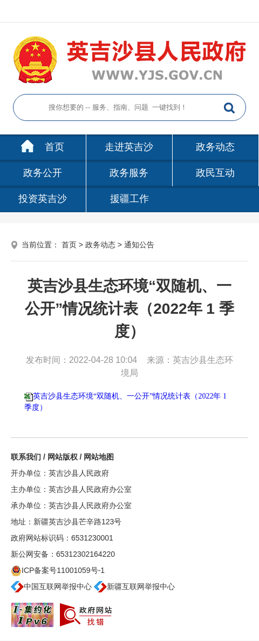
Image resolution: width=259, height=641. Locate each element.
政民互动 (215, 172)
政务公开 (42, 172)
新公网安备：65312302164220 (63, 554)
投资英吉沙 (42, 198)
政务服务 (129, 172)
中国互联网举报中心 (51, 586)
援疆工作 (129, 198)
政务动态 (215, 146)
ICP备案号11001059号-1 (58, 570)
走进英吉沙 (129, 146)
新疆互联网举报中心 (134, 586)
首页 (42, 146)
